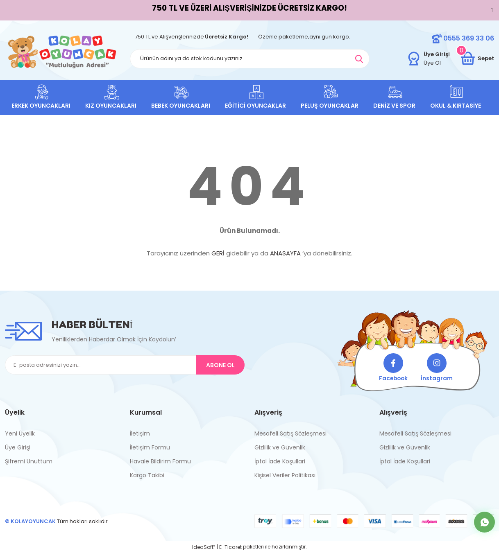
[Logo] (62, 51)
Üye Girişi (17, 447)
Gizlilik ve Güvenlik (279, 447)
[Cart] (477, 58)
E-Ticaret (230, 547)
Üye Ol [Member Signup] (432, 63)
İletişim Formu (150, 447)
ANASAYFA (285, 253)
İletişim (140, 433)
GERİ (218, 253)
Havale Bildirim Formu (160, 461)
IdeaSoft (203, 547)
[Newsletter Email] (125, 365)
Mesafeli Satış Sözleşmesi (290, 433)
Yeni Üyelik (20, 433)
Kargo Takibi (147, 475)
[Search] (250, 58)
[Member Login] (414, 58)
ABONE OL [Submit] (220, 365)
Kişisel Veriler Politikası (284, 475)
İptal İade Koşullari (279, 461)
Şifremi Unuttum (28, 461)
